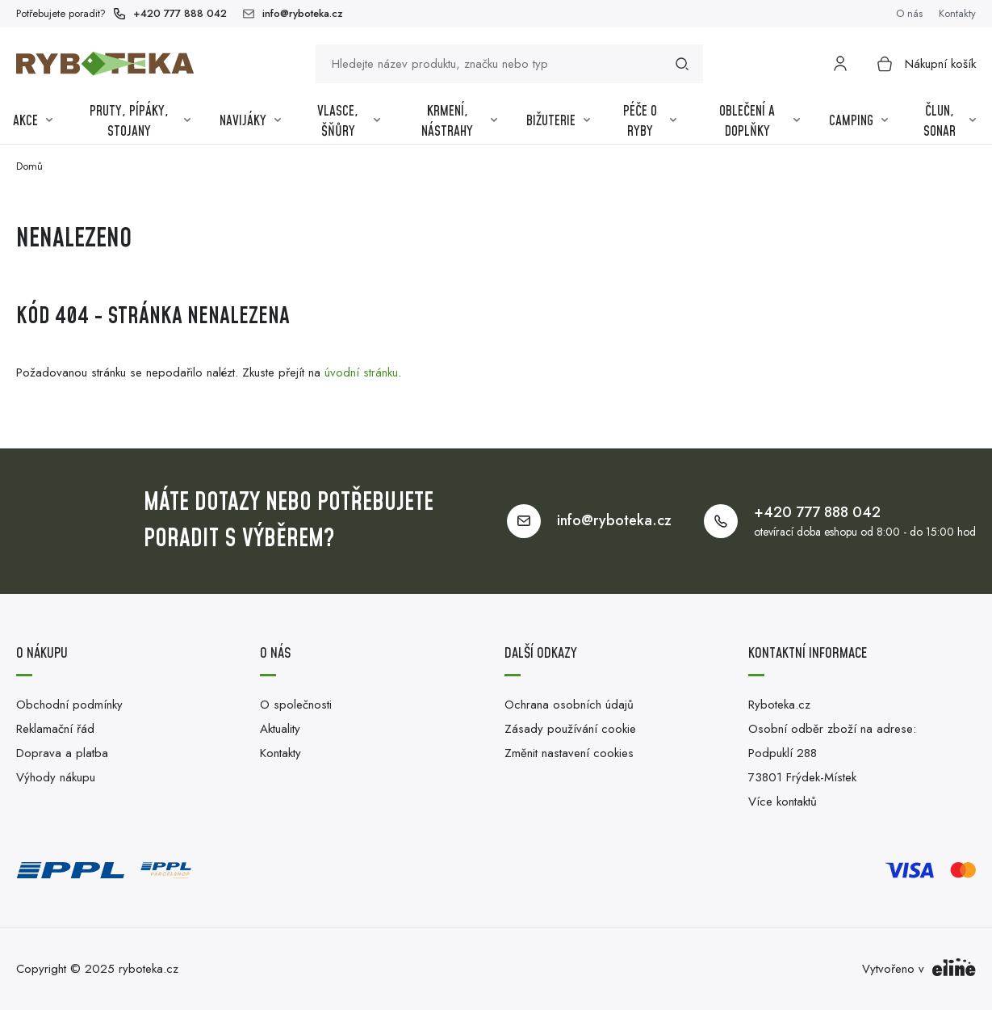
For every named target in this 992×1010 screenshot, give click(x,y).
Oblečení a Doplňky (759, 122)
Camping (858, 121)
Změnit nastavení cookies (569, 753)
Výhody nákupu (55, 777)
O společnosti (296, 704)
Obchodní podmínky (69, 704)
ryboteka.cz (148, 969)
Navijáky (250, 121)
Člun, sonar (949, 122)
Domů (29, 166)
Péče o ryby (649, 122)
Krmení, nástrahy (458, 122)
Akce (32, 121)
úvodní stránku (361, 372)
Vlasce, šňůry (348, 122)
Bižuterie (558, 121)
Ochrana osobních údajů (569, 704)
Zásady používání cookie (570, 729)
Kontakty (957, 13)
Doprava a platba (62, 753)
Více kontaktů (782, 801)
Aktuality (280, 729)
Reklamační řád (55, 729)
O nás (909, 13)
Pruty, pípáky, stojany (140, 122)
